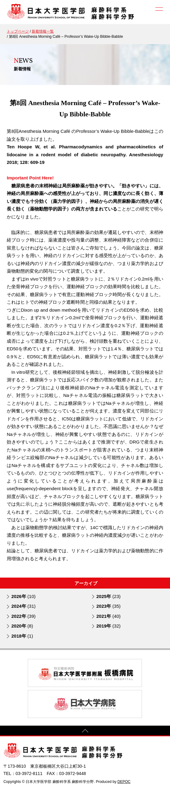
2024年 (23, 606)
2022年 (23, 616)
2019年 (108, 625)
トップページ (18, 31)
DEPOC (124, 782)
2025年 (108, 596)
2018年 (22, 636)
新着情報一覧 (43, 31)
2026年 (23, 596)
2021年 (108, 616)
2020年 (22, 625)
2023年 (108, 606)
